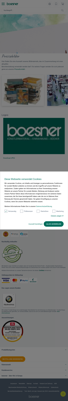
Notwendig (10, 211)
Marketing (58, 211)
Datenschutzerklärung (44, 206)
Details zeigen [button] (57, 216)
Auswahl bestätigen (36, 224)
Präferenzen (26, 211)
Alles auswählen (53, 224)
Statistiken (42, 211)
